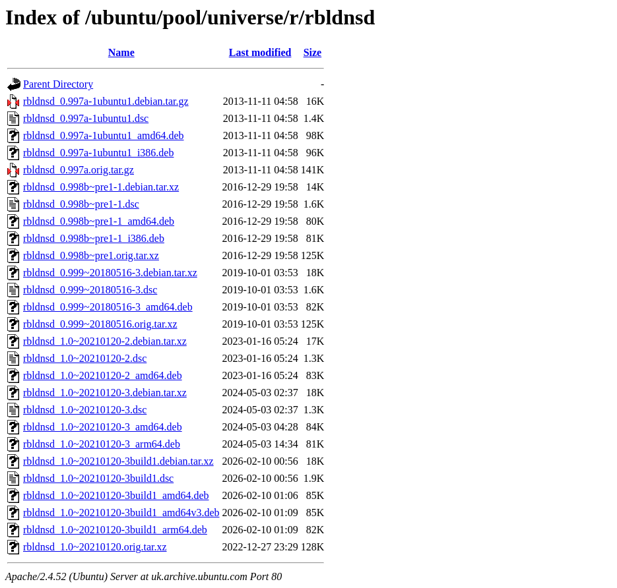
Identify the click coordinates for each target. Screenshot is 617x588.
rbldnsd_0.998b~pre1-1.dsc (81, 204)
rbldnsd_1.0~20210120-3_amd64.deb (102, 426)
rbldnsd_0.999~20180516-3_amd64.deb (108, 306)
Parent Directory (58, 84)
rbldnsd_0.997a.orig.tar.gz (78, 169)
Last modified (260, 52)
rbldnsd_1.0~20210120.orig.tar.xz (95, 546)
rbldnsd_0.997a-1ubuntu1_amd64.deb (103, 135)
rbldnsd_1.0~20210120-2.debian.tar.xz (105, 341)
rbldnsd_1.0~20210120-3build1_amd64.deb (116, 495)
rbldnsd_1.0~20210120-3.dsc (84, 409)
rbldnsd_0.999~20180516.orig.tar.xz (100, 324)
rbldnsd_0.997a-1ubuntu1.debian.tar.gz (106, 101)
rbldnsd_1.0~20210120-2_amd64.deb (102, 375)
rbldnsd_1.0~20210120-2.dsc (84, 358)
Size (313, 52)
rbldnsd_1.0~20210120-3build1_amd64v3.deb (121, 512)
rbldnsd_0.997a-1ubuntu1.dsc (85, 118)
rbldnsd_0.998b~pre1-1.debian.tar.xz (101, 186)
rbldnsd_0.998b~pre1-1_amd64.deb (98, 221)
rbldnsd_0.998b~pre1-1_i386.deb (93, 238)
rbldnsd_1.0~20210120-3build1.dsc (98, 478)
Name (121, 52)
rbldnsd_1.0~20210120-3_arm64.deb (101, 444)
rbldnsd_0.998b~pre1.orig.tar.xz (91, 255)
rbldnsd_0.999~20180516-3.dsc (90, 289)
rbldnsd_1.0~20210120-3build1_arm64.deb (115, 529)
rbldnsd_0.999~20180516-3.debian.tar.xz (110, 272)
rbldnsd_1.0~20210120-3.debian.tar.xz (105, 392)
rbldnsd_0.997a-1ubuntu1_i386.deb (98, 152)
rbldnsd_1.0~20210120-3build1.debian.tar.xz (118, 461)
